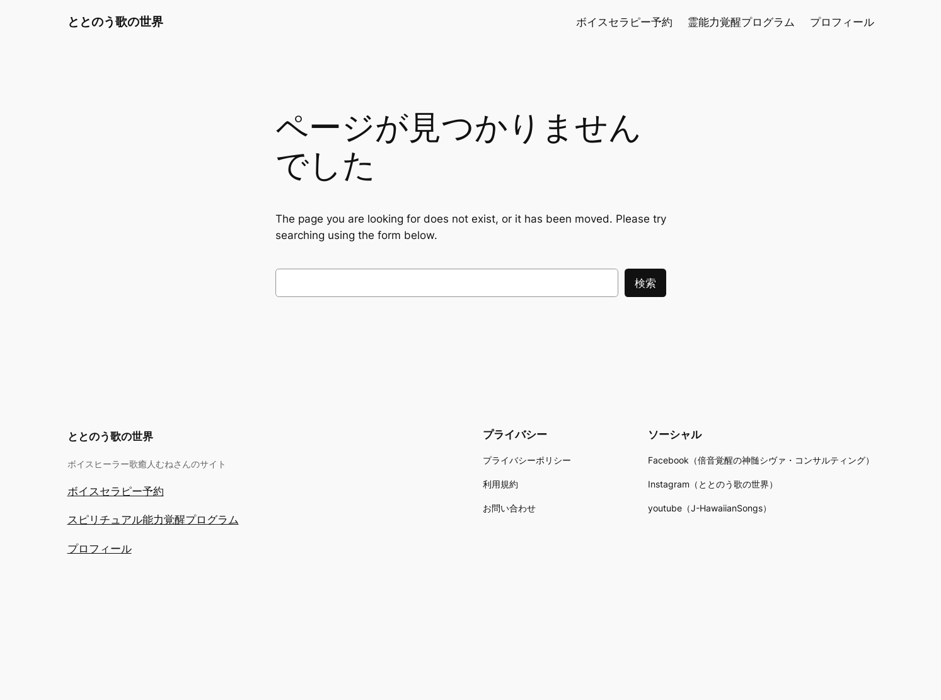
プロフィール (99, 548)
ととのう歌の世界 (115, 21)
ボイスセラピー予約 (115, 491)
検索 (645, 283)
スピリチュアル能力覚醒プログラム (153, 519)
